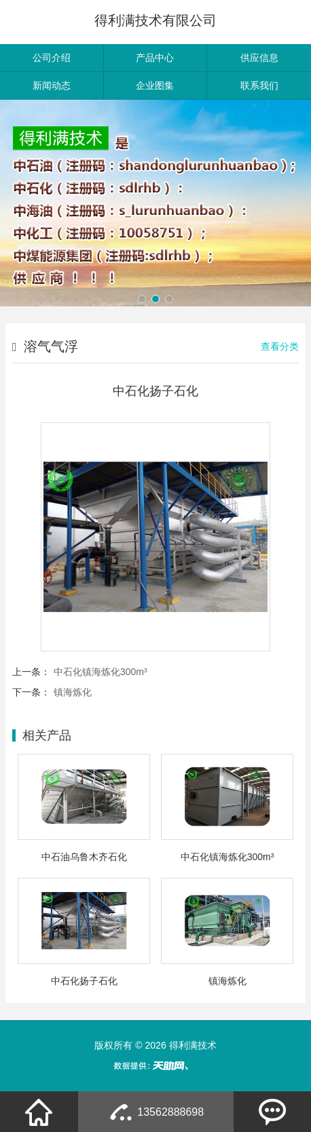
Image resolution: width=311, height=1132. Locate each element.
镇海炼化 (73, 692)
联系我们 (259, 85)
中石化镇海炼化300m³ (100, 671)
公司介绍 (52, 57)
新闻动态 (52, 85)
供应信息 (259, 57)
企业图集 (155, 85)
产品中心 (155, 57)
